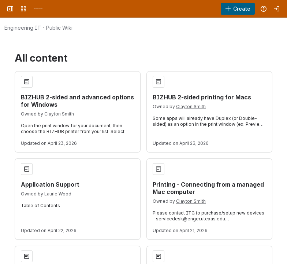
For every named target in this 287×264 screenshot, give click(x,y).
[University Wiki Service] (38, 9)
